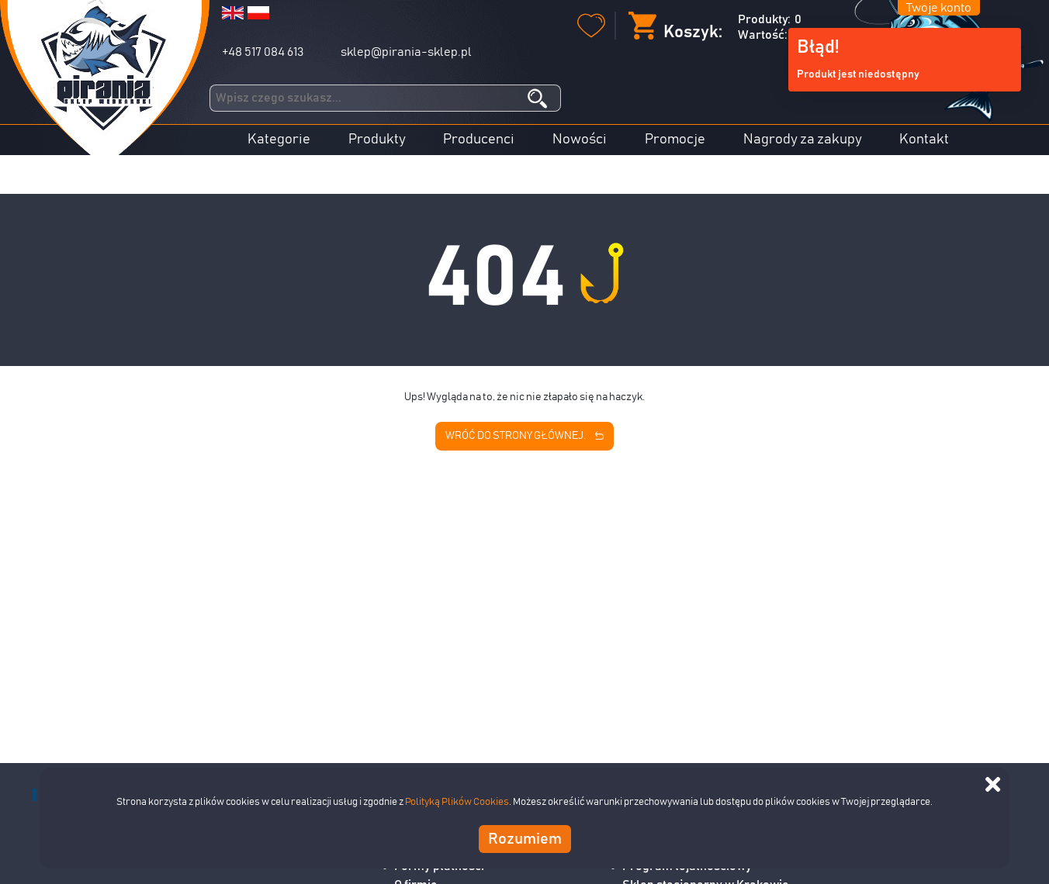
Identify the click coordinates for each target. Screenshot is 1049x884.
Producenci (478, 140)
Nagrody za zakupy (802, 140)
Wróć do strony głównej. (524, 436)
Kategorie (279, 140)
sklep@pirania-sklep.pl (406, 52)
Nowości (579, 140)
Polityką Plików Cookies (457, 802)
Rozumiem (525, 839)
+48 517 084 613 (262, 52)
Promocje (675, 140)
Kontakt (924, 140)
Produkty (377, 140)
